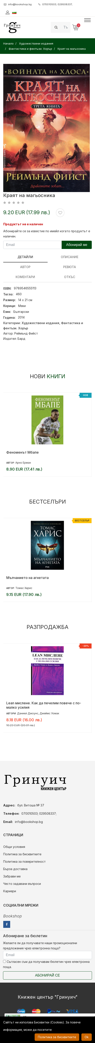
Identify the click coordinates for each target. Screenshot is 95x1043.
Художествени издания (40, 323)
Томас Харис (23, 588)
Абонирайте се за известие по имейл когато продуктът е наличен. (46, 233)
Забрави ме (12, 876)
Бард (21, 338)
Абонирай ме (76, 245)
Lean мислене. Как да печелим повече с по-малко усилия (43, 705)
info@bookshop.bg (18, 4)
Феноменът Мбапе (22, 452)
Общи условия (14, 847)
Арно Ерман (23, 462)
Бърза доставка (15, 869)
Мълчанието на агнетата (27, 577)
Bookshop (12, 916)
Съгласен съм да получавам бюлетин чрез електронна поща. (46, 964)
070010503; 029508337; (55, 4)
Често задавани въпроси (22, 883)
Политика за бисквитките (22, 854)
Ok (87, 1037)
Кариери (9, 891)
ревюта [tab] (69, 267)
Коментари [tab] (25, 277)
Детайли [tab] (25, 257)
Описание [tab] (69, 257)
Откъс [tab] (69, 277)
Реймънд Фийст (26, 333)
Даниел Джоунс (27, 713)
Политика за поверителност (24, 861)
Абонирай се (47, 975)
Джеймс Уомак (49, 713)
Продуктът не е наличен (23, 224)
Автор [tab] (25, 267)
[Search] (66, 27)
